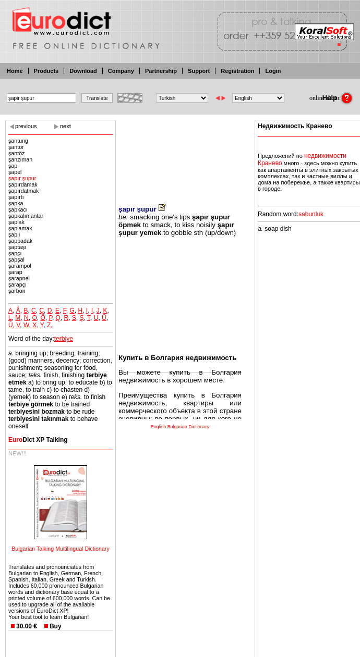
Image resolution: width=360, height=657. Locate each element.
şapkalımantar (25, 216)
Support (199, 71)
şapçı (14, 253)
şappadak (20, 241)
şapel (14, 172)
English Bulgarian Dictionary (180, 426)
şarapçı (17, 284)
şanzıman (20, 159)
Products (46, 71)
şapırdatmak (23, 191)
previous (26, 126)
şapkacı (18, 209)
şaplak (16, 222)
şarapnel (19, 278)
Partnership (161, 71)
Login (273, 71)
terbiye (63, 338)
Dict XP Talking (38, 439)
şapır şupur (22, 178)
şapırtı (16, 197)
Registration (237, 71)
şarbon (17, 291)
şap (12, 166)
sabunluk (310, 214)
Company (121, 71)
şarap (15, 272)
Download (83, 71)
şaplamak (20, 228)
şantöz (16, 153)
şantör (16, 147)
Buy (56, 626)
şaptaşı (17, 247)
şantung (18, 141)
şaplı (14, 234)
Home (15, 71)
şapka (15, 203)
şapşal (16, 259)
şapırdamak (23, 184)
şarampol (19, 266)
